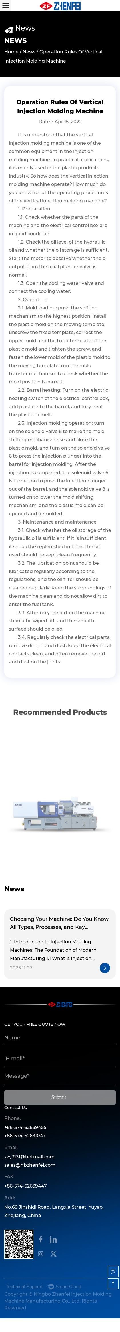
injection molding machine (40, 143)
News (29, 52)
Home (11, 52)
